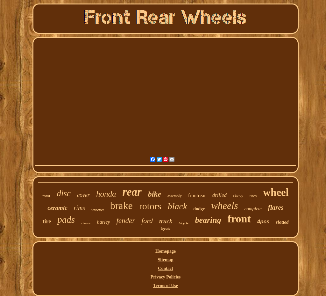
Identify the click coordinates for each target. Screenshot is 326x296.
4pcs (263, 222)
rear (131, 192)
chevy (238, 195)
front (239, 219)
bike (154, 194)
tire (46, 221)
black (177, 206)
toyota (165, 228)
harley (103, 222)
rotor (46, 195)
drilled (219, 195)
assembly (174, 196)
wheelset (97, 210)
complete (253, 208)
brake (121, 205)
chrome (86, 223)
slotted (282, 222)
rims (79, 207)
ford (147, 221)
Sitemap (166, 259)
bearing (208, 220)
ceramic (57, 208)
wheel (276, 192)
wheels (224, 205)
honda (106, 194)
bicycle (183, 223)
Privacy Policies (166, 277)
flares (276, 207)
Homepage (165, 251)
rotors (150, 206)
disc (64, 193)
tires (253, 195)
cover (83, 195)
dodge (199, 208)
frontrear (197, 195)
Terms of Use (165, 285)
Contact (165, 268)
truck (165, 221)
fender (125, 221)
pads (66, 219)
